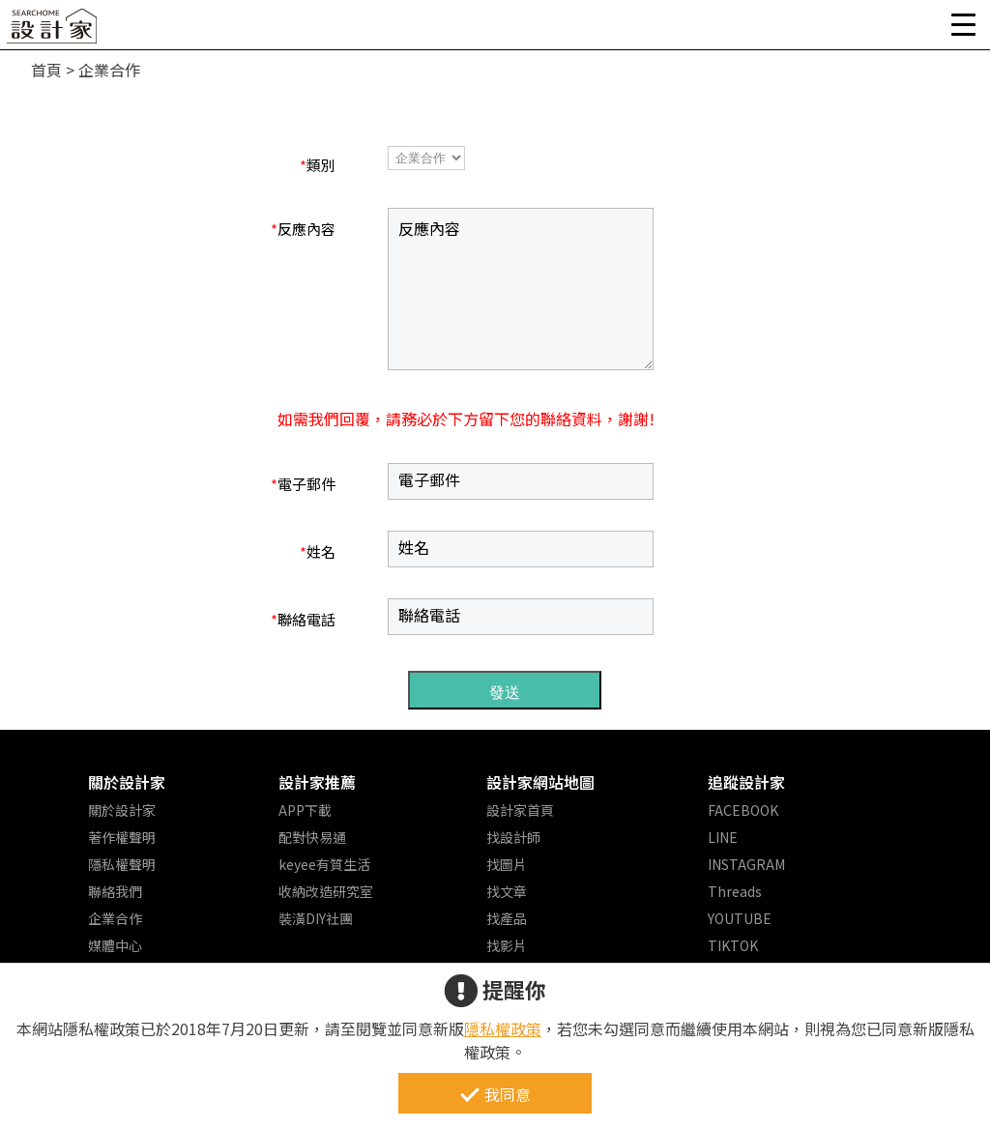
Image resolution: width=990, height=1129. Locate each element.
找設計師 (513, 837)
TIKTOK (733, 945)
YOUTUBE (740, 918)
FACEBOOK (743, 810)
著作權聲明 (122, 837)
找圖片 (506, 864)
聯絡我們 (115, 891)
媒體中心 (115, 945)
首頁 (46, 69)
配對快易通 (312, 837)
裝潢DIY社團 (315, 918)
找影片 (506, 945)
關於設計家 (126, 782)
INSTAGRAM (746, 864)
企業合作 (115, 918)
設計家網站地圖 (540, 782)
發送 (504, 692)
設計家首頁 (520, 810)
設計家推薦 (317, 782)
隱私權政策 (502, 1028)
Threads (735, 891)
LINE (723, 837)
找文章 (506, 891)
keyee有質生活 (324, 864)
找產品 (506, 918)
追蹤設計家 (746, 782)
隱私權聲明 (122, 864)
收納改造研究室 (325, 891)
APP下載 (305, 810)
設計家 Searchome (53, 31)
